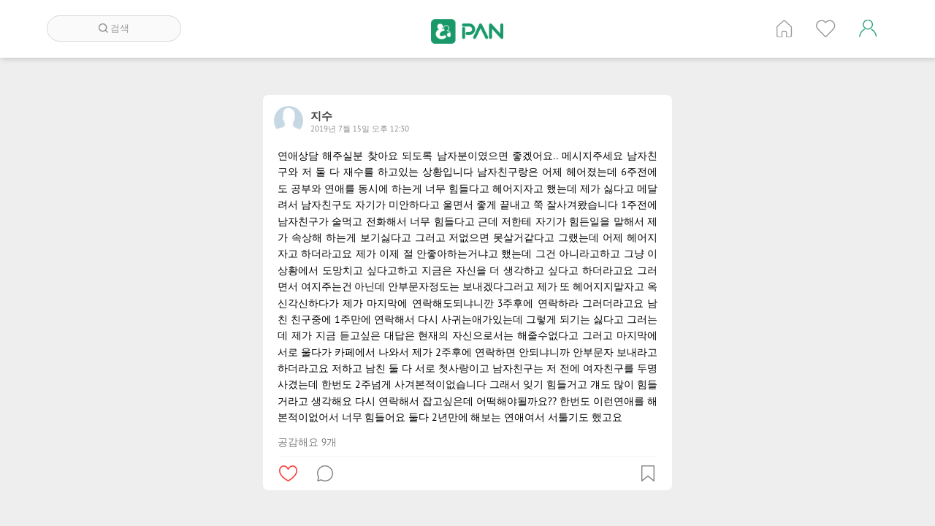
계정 (868, 28)
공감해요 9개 (307, 442)
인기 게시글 (826, 28)
